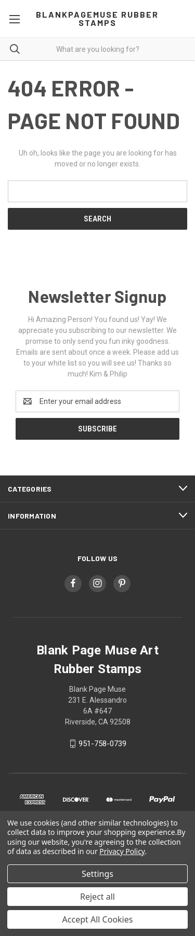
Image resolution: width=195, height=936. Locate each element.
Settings (97, 873)
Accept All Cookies (97, 919)
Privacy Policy (122, 851)
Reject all (97, 896)
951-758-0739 (102, 743)
